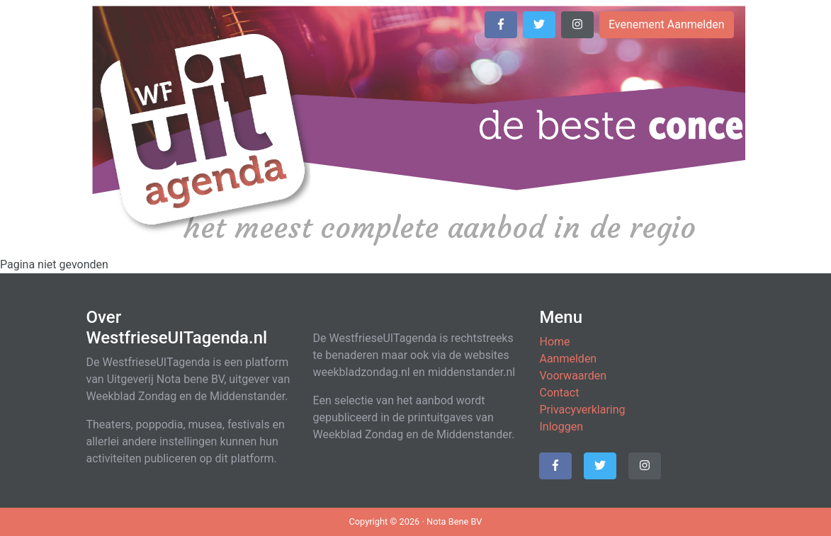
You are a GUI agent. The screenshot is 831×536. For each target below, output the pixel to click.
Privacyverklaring (582, 409)
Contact (559, 392)
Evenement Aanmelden (667, 24)
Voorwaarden (572, 375)
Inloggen (561, 426)
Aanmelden (568, 358)
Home (554, 341)
